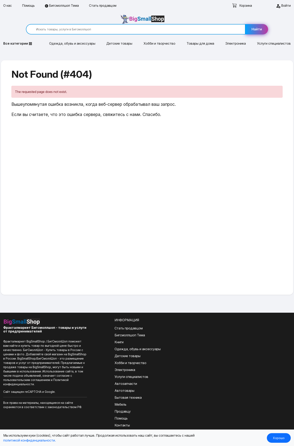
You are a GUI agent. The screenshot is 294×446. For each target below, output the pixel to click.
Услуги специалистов (274, 34)
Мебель (106, 395)
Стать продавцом (104, 6)
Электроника (235, 34)
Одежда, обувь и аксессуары (72, 34)
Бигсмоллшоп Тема (63, 6)
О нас (7, 6)
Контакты (108, 416)
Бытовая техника (114, 388)
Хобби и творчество (159, 34)
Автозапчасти (112, 375)
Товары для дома (200, 34)
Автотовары (110, 382)
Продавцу (109, 402)
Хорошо (279, 438)
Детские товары (119, 34)
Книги (105, 333)
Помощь (28, 6)
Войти (283, 6)
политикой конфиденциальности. (29, 440)
